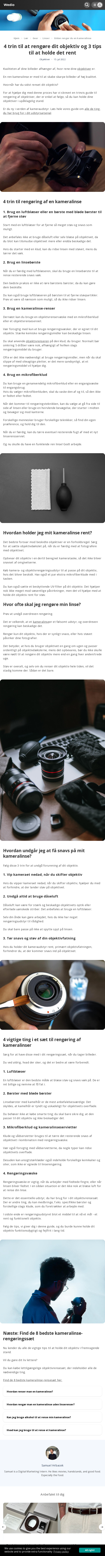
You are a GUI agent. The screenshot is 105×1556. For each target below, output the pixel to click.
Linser (46, 38)
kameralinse (41, 622)
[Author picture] (52, 1453)
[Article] (52, 1518)
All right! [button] (90, 1550)
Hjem (16, 38)
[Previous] (3, 1527)
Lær (26, 38)
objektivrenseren (37, 341)
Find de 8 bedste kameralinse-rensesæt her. (32, 1380)
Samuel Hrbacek (53, 1465)
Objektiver (44, 59)
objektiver (84, 69)
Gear (35, 38)
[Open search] (87, 5)
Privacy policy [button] (61, 1551)
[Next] (102, 1527)
